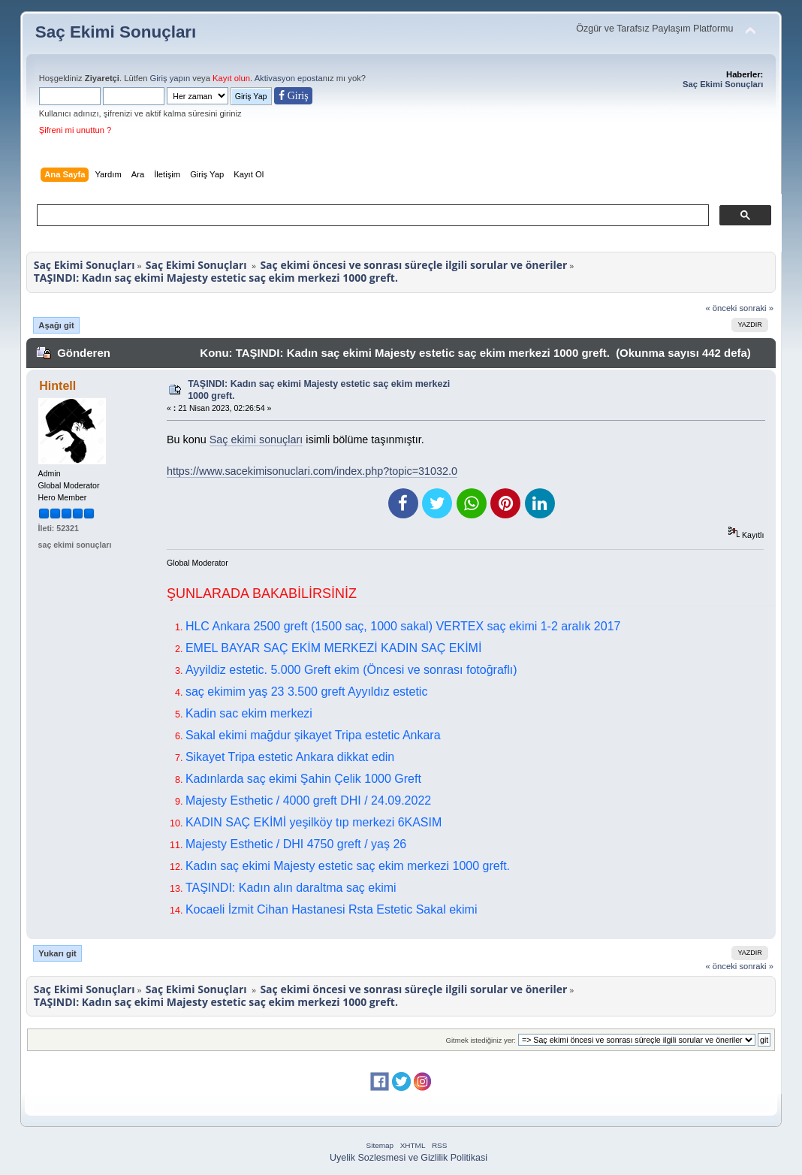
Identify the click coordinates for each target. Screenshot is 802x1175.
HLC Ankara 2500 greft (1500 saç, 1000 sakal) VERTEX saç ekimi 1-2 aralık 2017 (403, 626)
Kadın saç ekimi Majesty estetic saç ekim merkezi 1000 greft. (347, 865)
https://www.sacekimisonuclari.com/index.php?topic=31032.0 (312, 471)
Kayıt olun (231, 78)
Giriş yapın (170, 78)
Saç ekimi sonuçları (256, 439)
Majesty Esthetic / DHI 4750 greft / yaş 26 (295, 844)
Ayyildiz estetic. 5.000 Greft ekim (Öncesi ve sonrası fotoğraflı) (351, 669)
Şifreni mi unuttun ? (75, 129)
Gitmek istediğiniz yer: (481, 1040)
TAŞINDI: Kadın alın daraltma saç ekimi (290, 887)
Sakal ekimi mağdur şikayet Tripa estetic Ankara (313, 735)
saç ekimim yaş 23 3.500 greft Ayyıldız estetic (306, 691)
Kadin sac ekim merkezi (248, 713)
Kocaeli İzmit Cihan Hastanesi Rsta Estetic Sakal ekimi (331, 909)
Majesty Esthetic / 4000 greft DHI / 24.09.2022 (308, 800)
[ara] (371, 215)
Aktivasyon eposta (289, 78)
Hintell (57, 385)
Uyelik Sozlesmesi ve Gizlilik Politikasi (408, 1157)
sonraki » (756, 308)
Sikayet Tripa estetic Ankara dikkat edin (289, 757)
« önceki (721, 308)
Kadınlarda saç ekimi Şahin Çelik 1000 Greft (303, 778)
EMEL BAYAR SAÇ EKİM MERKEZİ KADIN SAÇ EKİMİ (333, 648)
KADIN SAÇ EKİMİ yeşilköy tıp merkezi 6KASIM (313, 822)
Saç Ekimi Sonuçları (116, 32)
